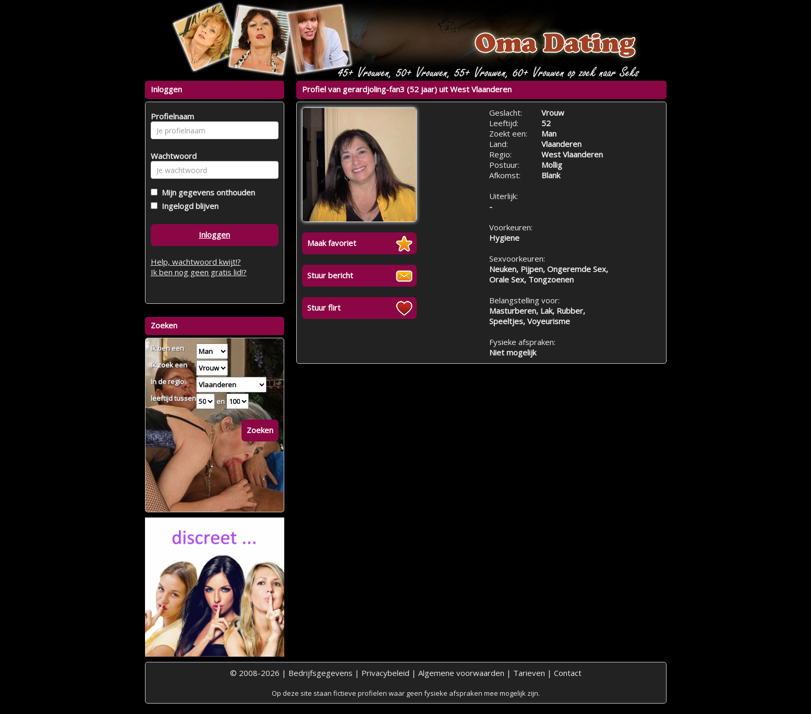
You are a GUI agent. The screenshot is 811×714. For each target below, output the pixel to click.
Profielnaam (171, 116)
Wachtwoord (171, 156)
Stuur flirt (324, 307)
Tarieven (529, 673)
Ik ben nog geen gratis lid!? (199, 272)
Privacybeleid (385, 673)
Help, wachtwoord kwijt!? (196, 261)
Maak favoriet (331, 243)
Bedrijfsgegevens (320, 673)
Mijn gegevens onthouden (206, 192)
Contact (568, 673)
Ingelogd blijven (188, 206)
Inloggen (214, 234)
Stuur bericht (330, 275)
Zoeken (260, 430)
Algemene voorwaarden (461, 673)
